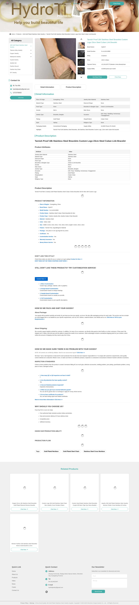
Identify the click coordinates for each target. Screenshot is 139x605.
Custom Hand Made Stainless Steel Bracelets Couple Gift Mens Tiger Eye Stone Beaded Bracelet (84, 504)
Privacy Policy (24, 603)
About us (15, 574)
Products (18, 34)
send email (98, 591)
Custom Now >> (41, 279)
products (77, 3)
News (13, 584)
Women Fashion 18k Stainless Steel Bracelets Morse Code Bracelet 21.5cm (24, 544)
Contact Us (15, 590)
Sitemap (32, 603)
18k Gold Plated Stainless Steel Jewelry (34, 34)
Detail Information (47, 87)
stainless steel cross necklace (94, 451)
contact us (101, 3)
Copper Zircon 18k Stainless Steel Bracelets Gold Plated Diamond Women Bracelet (24, 504)
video (85, 3)
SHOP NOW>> (63, 261)
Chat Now (116, 3)
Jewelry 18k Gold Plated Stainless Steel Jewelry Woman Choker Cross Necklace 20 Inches (115, 504)
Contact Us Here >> (76, 259)
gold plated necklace (51, 451)
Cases (14, 587)
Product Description (73, 87)
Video (14, 581)
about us (67, 3)
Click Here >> (81, 352)
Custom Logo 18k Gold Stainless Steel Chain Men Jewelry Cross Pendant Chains (54, 504)
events (92, 3)
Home (60, 3)
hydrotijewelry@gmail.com (21, 89)
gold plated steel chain (71, 451)
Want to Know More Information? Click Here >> (48, 399)
